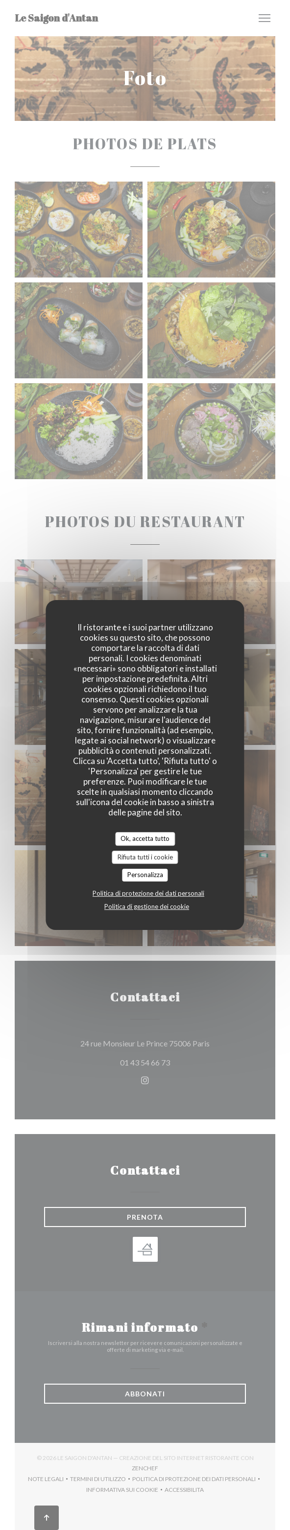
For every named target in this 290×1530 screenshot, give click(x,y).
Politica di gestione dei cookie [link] (146, 906)
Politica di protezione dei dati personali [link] (148, 893)
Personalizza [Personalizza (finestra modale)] (145, 875)
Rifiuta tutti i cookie (145, 857)
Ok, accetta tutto (145, 838)
